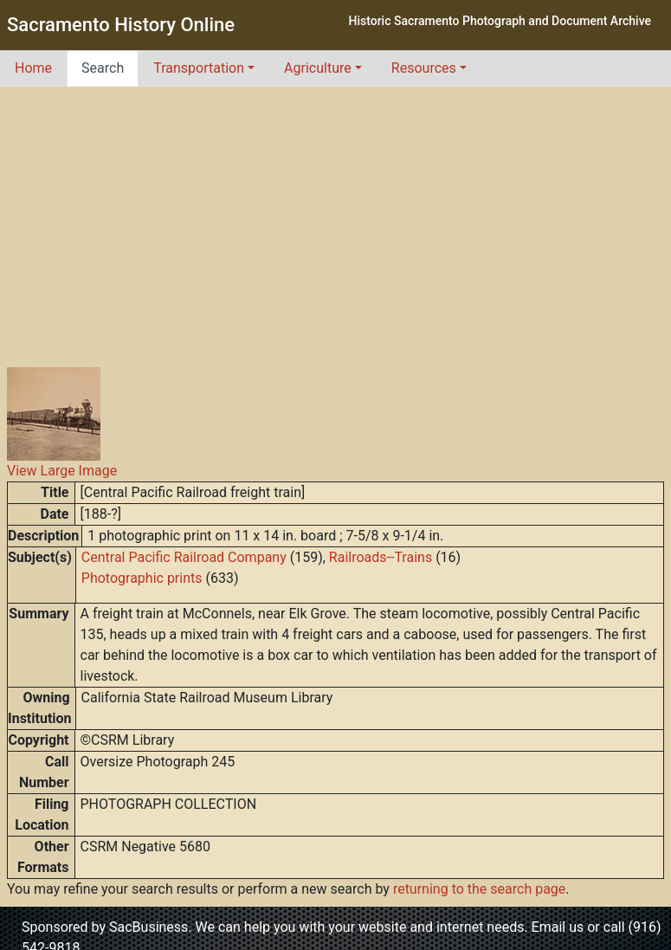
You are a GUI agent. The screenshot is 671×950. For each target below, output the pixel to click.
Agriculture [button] (318, 68)
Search (102, 68)
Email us (558, 927)
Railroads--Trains (380, 557)
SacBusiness (148, 927)
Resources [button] (423, 68)
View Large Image (62, 470)
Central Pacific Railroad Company (184, 557)
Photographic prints (142, 578)
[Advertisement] (335, 216)
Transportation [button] (198, 68)
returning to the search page (479, 889)
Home (33, 68)
